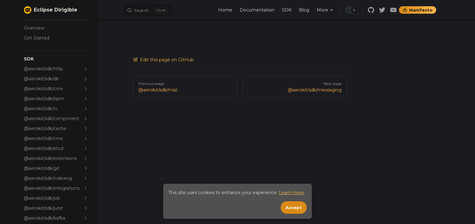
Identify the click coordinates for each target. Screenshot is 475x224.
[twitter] (382, 10)
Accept (294, 207)
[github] (371, 10)
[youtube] (393, 10)
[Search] (147, 10)
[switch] (351, 10)
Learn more (291, 192)
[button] (56, 59)
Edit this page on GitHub (163, 60)
